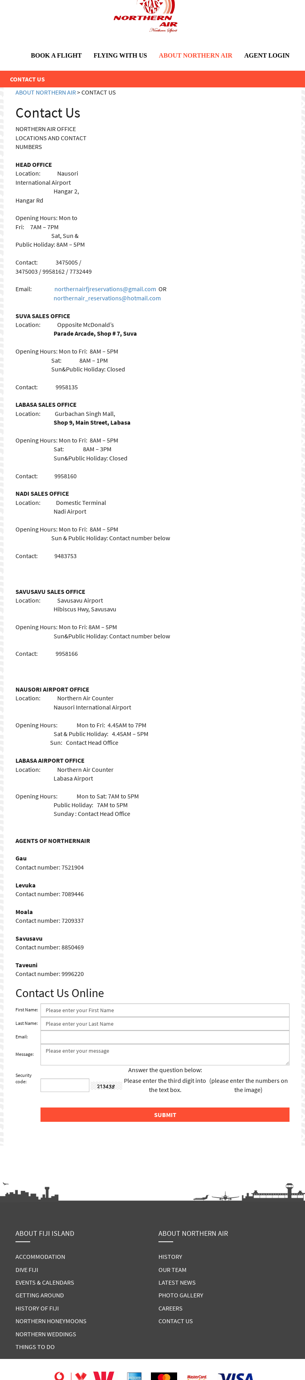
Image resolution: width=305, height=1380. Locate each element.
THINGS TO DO (35, 1347)
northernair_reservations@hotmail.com (107, 298)
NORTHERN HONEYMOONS (51, 1321)
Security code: (23, 1078)
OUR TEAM (172, 1270)
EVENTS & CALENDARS (44, 1282)
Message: (24, 1054)
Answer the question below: (165, 1070)
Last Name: (26, 1023)
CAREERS (170, 1308)
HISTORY (170, 1256)
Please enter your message (165, 1054)
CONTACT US (175, 1321)
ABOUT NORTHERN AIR (195, 55)
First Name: (26, 1010)
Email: (21, 1037)
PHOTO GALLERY (180, 1295)
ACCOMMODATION (40, 1256)
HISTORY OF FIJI (37, 1308)
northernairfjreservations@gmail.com (105, 289)
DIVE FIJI (26, 1270)
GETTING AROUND (39, 1295)
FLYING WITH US (120, 55)
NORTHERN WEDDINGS (45, 1334)
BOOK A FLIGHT (56, 55)
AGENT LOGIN (267, 55)
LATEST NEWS (177, 1282)
